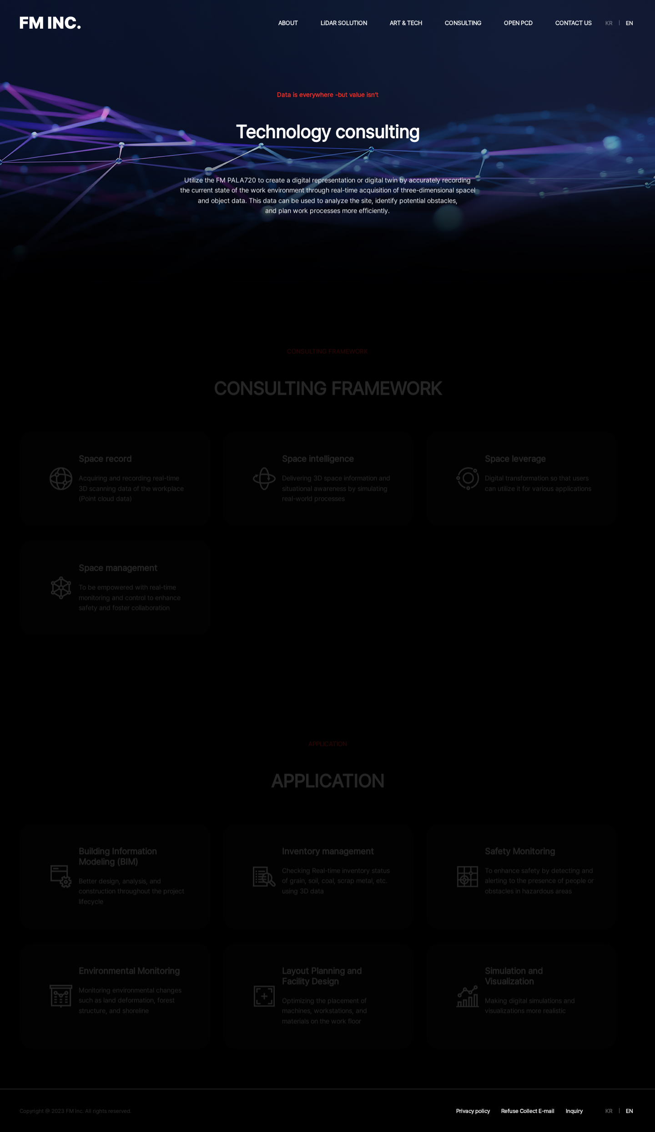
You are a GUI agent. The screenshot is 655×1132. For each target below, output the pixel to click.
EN (629, 23)
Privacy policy (473, 1110)
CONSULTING (463, 23)
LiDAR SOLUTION (344, 23)
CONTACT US (573, 23)
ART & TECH (406, 23)
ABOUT (288, 23)
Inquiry (574, 1110)
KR (608, 23)
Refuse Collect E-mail (527, 1110)
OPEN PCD (518, 23)
